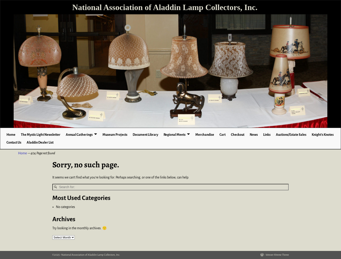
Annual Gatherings (79, 134)
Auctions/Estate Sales (291, 134)
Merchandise (204, 134)
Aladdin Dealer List (40, 142)
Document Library (145, 134)
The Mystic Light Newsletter (40, 134)
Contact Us (13, 142)
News (254, 134)
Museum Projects (114, 134)
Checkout (237, 134)
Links (267, 134)
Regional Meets (174, 134)
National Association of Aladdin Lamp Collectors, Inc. (165, 7)
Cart (223, 134)
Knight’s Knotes (323, 134)
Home (10, 134)
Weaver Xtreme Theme (277, 254)
